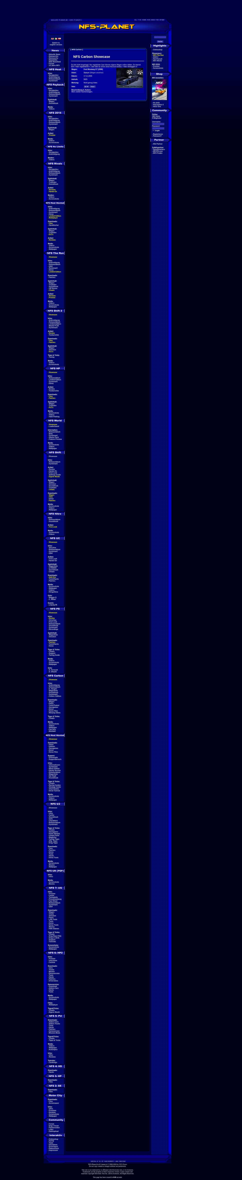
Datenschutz (54, 1148)
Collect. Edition (55, 696)
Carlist (51, 815)
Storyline (52, 548)
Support (52, 653)
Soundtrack (53, 103)
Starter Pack (54, 437)
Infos (51, 813)
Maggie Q (52, 597)
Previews (52, 1110)
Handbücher (54, 225)
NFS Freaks (157, 153)
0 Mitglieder (157, 118)
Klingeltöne (53, 592)
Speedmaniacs (159, 149)
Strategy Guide (55, 787)
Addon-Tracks (54, 1024)
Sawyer (87, 73)
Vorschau (52, 620)
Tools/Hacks (54, 579)
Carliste (52, 962)
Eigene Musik (54, 477)
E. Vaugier (53, 689)
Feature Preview (55, 439)
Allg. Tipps (53, 841)
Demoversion (54, 973)
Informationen (54, 765)
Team (51, 1143)
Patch (51, 703)
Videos (51, 109)
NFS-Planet (123, 1164)
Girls (51, 819)
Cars (51, 848)
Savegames (53, 707)
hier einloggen (129, 67)
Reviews (52, 190)
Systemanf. (53, 81)
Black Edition (54, 769)
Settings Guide (55, 475)
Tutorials (52, 941)
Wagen (51, 101)
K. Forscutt (53, 670)
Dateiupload (53, 1131)
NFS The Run (158, 55)
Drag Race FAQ (55, 936)
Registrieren (158, 134)
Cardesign (53, 1062)
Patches (52, 277)
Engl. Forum (54, 1126)
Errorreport (53, 1146)
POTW (51, 1141)
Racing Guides (55, 785)
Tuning (51, 357)
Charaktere (53, 821)
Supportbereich (55, 759)
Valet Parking (54, 417)
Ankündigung (54, 77)
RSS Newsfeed (55, 62)
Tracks (51, 970)
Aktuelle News (54, 54)
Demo (51, 214)
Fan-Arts (52, 729)
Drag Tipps (53, 843)
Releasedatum (54, 79)
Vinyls (51, 914)
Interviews (53, 960)
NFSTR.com (158, 151)
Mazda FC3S (54, 326)
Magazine (52, 837)
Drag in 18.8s (54, 938)
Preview (52, 135)
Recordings (53, 629)
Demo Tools (53, 858)
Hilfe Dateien (54, 929)
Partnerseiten (54, 1128)
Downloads (53, 757)
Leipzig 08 (53, 605)
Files (51, 223)
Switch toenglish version (56, 44)
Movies (52, 865)
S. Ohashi (53, 672)
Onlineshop (53, 1139)
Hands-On (53, 191)
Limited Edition (55, 216)
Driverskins (53, 981)
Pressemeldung (55, 899)
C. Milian (52, 599)
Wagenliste (53, 566)
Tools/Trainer (54, 705)
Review (52, 333)
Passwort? (157, 136)
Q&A (51, 266)
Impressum (53, 1150)
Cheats (51, 290)
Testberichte (54, 335)
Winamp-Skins (55, 713)
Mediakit (52, 731)
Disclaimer (53, 1145)
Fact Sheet (53, 901)
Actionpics (53, 1049)
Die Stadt (52, 776)
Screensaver (54, 1103)
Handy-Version (55, 770)
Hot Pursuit (157, 59)
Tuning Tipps (54, 839)
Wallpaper (53, 249)
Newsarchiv (53, 56)
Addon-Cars (53, 988)
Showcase (53, 456)
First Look (53, 473)
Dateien (52, 746)
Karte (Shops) (54, 834)
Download (53, 986)
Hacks (51, 856)
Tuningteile (53, 897)
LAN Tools (53, 919)
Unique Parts (54, 835)
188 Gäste (156, 116)
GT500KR (52, 568)
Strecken (52, 350)
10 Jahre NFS (54, 65)
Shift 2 (155, 57)
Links (51, 1129)
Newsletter (53, 60)
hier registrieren (82, 67)
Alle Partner (158, 144)
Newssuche (53, 58)
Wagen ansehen (97, 73)
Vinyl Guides (54, 789)
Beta (51, 434)
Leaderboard (54, 426)
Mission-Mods (54, 1033)
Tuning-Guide (54, 655)
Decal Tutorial (54, 791)
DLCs (51, 234)
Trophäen (52, 182)
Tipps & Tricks (54, 1040)
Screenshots (54, 142)
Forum (51, 64)
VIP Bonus (53, 288)
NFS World (157, 61)
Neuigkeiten (53, 75)
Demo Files (53, 711)
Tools (51, 854)
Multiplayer (53, 218)
